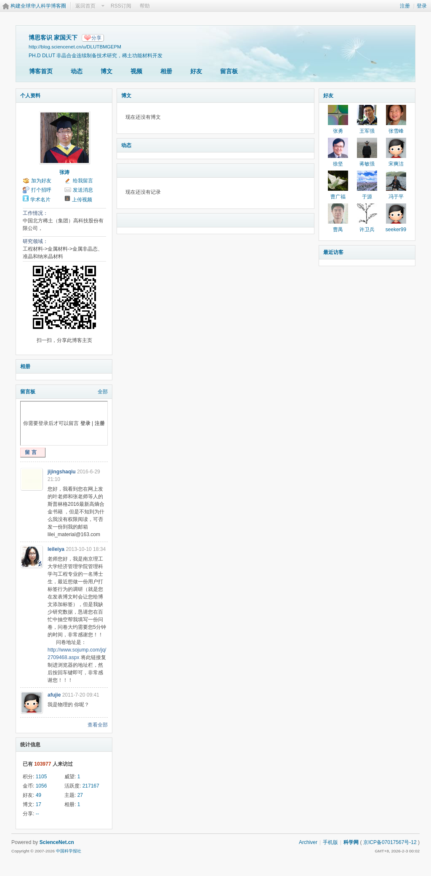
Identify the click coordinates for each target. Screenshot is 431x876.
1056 (41, 786)
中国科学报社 (68, 851)
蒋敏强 (367, 164)
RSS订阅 (121, 6)
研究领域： (35, 241)
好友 (196, 71)
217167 (90, 786)
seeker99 (396, 229)
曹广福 (338, 197)
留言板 (229, 71)
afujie (54, 695)
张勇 (338, 131)
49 (38, 795)
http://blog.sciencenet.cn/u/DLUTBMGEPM (75, 46)
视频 (136, 71)
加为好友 (41, 181)
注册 (405, 6)
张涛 (64, 172)
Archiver (308, 842)
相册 (166, 71)
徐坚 (338, 164)
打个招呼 (41, 190)
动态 (76, 71)
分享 (96, 38)
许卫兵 (367, 229)
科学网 (351, 842)
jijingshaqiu (62, 472)
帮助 (145, 6)
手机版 (330, 842)
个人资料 (30, 96)
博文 (106, 71)
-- (37, 814)
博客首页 (41, 71)
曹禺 (338, 229)
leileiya (56, 549)
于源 (367, 197)
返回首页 (85, 6)
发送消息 (83, 190)
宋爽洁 (396, 164)
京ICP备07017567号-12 (390, 842)
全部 (103, 392)
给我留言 (83, 181)
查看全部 (98, 725)
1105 (41, 777)
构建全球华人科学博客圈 (38, 6)
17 (38, 804)
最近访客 (333, 252)
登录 (422, 6)
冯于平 (396, 197)
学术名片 (40, 200)
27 (80, 795)
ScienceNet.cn (57, 842)
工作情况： (35, 213)
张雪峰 (396, 131)
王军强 (367, 131)
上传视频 (82, 200)
